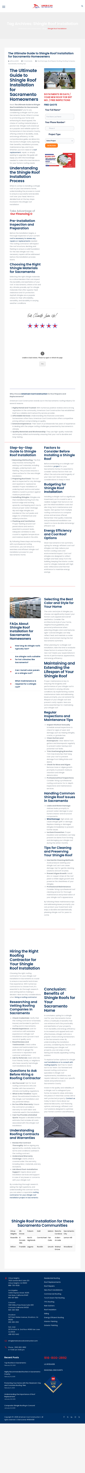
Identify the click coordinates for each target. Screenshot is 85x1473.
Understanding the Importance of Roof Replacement (19, 1451)
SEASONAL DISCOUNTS (53, 1426)
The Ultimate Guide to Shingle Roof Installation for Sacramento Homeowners (41, 54)
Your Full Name (53, 110)
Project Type (53, 134)
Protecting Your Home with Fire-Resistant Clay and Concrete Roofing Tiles (22, 1440)
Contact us (70, 1154)
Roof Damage (42, 61)
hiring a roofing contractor (26, 1053)
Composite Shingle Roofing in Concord (19, 1461)
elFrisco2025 (14, 61)
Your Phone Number (55, 122)
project (57, 522)
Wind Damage (53, 875)
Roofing (59, 61)
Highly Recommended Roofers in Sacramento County (22, 1428)
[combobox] (59, 141)
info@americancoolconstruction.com (23, 1397)
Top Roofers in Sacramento (15, 1419)
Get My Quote (51, 146)
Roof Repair (52, 61)
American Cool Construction (34, 450)
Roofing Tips (21, 64)
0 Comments (27, 61)
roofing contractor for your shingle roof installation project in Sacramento (24, 1251)
